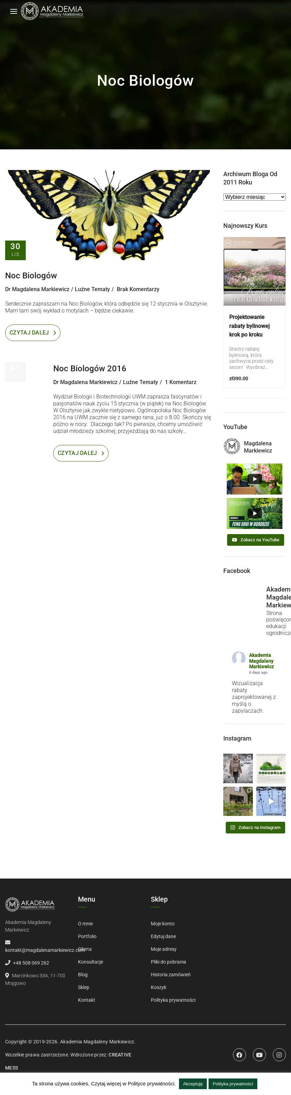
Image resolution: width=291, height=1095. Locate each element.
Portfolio (87, 936)
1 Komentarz (181, 382)
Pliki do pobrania (168, 962)
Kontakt (86, 1000)
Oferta (85, 949)
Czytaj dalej (29, 332)
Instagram (279, 1054)
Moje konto (163, 923)
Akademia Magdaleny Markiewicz (261, 661)
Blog (83, 974)
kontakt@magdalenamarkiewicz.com (45, 950)
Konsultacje (90, 962)
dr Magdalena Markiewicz (37, 289)
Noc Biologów (31, 275)
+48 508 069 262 (31, 963)
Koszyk (158, 987)
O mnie (85, 923)
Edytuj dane (163, 936)
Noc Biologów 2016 (89, 368)
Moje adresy (164, 949)
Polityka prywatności (173, 1000)
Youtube (259, 1054)
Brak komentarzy (138, 289)
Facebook (239, 1054)
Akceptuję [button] (193, 1083)
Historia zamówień (171, 974)
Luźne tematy (92, 289)
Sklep (83, 987)
